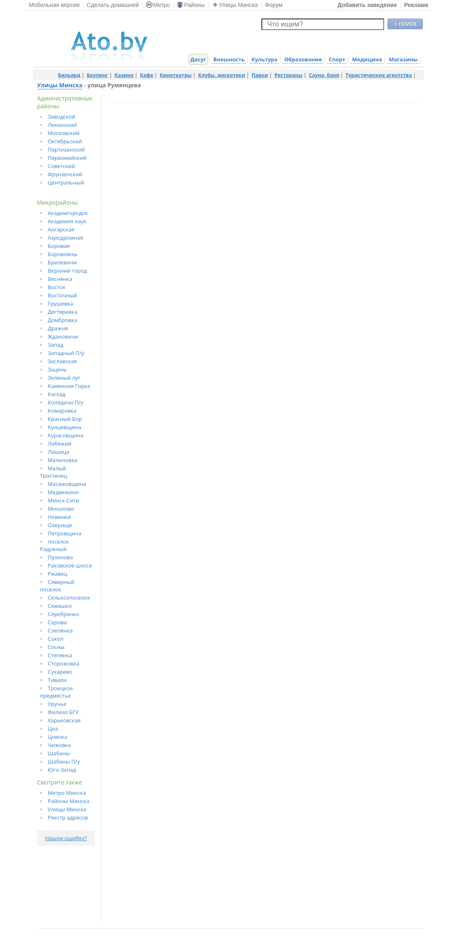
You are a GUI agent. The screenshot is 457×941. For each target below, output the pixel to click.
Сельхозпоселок (69, 597)
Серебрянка (63, 614)
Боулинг (97, 75)
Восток (56, 287)
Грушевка (60, 303)
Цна (53, 728)
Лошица (58, 451)
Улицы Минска (235, 5)
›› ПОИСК (405, 24)
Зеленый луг (64, 377)
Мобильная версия (54, 5)
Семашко (60, 605)
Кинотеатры (176, 75)
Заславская (62, 361)
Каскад (56, 394)
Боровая (59, 246)
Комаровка (62, 410)
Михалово (61, 508)
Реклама (416, 5)
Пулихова (60, 557)
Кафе (146, 75)
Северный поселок (57, 585)
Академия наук (67, 221)
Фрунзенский (65, 174)
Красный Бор (65, 419)
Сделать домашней (113, 5)
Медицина (367, 59)
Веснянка (60, 279)
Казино (123, 75)
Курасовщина (66, 435)
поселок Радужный (54, 545)
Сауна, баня (324, 75)
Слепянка (60, 630)
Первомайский (67, 157)
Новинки (59, 517)
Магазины (403, 59)
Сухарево (60, 671)
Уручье (57, 704)
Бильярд (69, 75)
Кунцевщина (64, 427)
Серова (57, 622)
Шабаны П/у (64, 761)
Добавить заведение (367, 5)
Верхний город (67, 270)
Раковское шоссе (70, 565)
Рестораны (289, 75)
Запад (55, 344)
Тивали (57, 680)
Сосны (56, 647)
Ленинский (62, 124)
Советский (61, 166)
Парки (260, 75)
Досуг (198, 59)
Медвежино (63, 492)
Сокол (55, 638)
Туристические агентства (378, 75)
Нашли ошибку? (66, 838)
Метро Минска (67, 792)
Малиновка (62, 460)
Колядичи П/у (65, 402)
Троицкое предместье (56, 691)
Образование (303, 59)
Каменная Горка (69, 386)
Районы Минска (68, 801)
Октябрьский (65, 141)
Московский (63, 133)
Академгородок (68, 213)
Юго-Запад (62, 769)
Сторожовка (63, 663)
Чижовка (59, 745)
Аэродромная (65, 237)
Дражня (58, 328)
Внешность (229, 59)
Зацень (57, 369)
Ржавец (58, 573)
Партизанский (66, 149)
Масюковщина (67, 484)
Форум (274, 5)
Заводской (61, 116)
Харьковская (64, 720)
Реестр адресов (68, 817)
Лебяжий (59, 443)
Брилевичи (62, 262)
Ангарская (61, 229)
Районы (191, 5)
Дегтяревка (62, 311)
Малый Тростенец (53, 472)
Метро (158, 5)
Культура (264, 59)
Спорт (337, 59)
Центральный (66, 182)
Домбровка (62, 320)
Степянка (60, 655)
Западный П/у (66, 353)
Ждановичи (63, 336)
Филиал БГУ (63, 712)
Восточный (62, 295)
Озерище (60, 525)
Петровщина (65, 533)
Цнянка (57, 736)
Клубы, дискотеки (221, 75)
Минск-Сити (63, 500)
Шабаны (59, 753)
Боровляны (62, 254)
